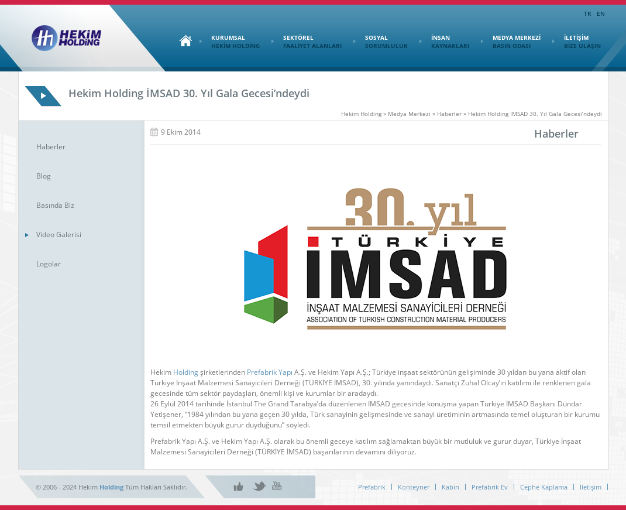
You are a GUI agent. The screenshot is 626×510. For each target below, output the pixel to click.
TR (587, 13)
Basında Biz (55, 205)
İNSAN (444, 41)
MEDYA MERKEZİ (511, 41)
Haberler (51, 147)
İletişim (590, 487)
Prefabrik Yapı (270, 372)
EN (601, 13)
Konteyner (413, 487)
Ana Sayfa (182, 40)
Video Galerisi (58, 234)
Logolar (48, 264)
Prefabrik (372, 487)
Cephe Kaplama (543, 487)
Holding (185, 372)
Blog (43, 176)
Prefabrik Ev (490, 487)
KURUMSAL (230, 41)
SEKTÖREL (306, 41)
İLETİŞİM (576, 41)
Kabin (450, 487)
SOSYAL (380, 41)
